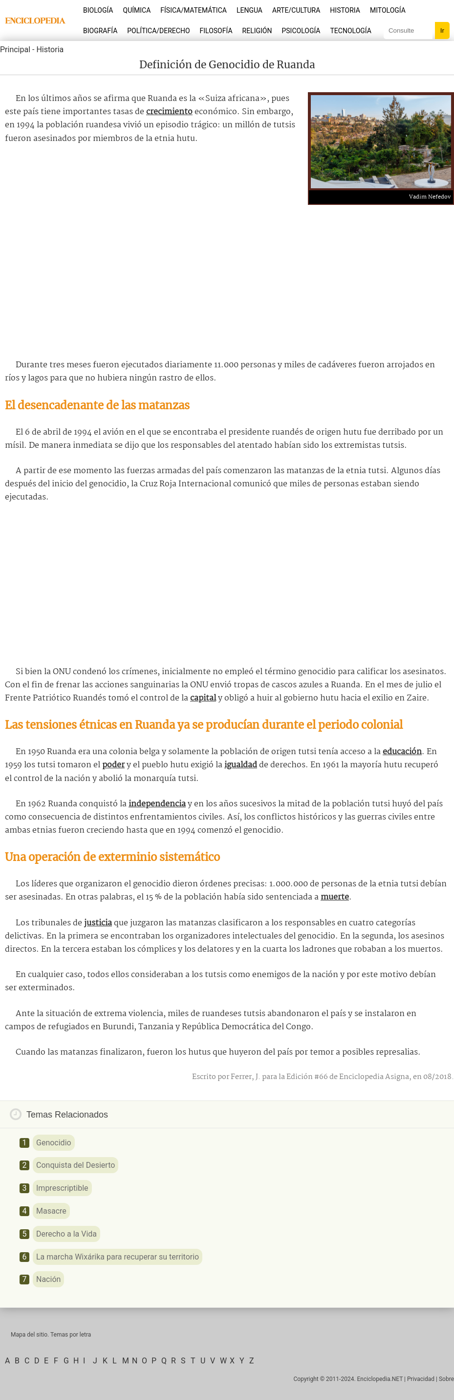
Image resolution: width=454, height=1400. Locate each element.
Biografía (100, 31)
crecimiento (169, 112)
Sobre (446, 1379)
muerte (335, 897)
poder (113, 765)
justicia (98, 923)
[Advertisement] (227, 278)
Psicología (300, 31)
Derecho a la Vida (66, 1234)
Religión (257, 31)
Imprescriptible (62, 1188)
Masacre (51, 1211)
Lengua (249, 10)
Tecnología (350, 31)
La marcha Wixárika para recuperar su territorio (117, 1256)
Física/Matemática (193, 10)
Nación (48, 1279)
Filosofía (216, 31)
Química (137, 10)
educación (402, 752)
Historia (345, 10)
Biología (98, 10)
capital (203, 698)
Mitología (388, 10)
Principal (15, 49)
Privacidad (420, 1379)
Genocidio (53, 1142)
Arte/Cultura (296, 10)
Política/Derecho (158, 31)
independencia (157, 804)
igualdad (240, 765)
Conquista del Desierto (75, 1165)
